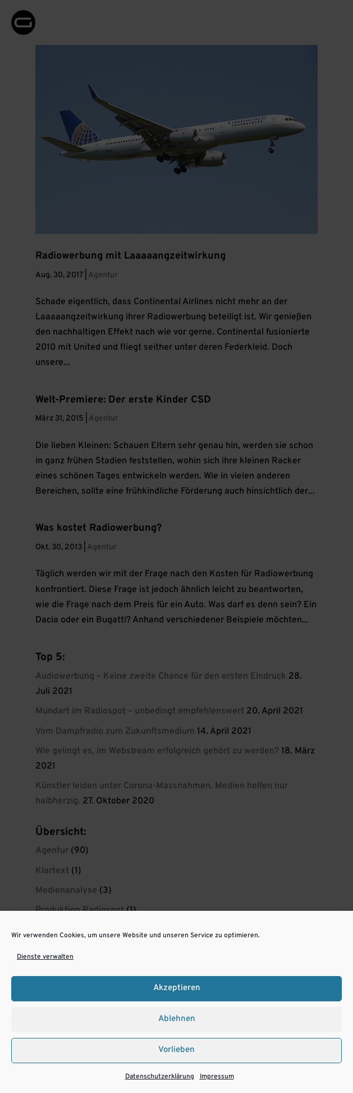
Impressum (217, 1076)
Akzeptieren (176, 988)
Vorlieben (176, 1050)
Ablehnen (176, 1019)
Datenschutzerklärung (159, 1076)
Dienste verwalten (45, 956)
